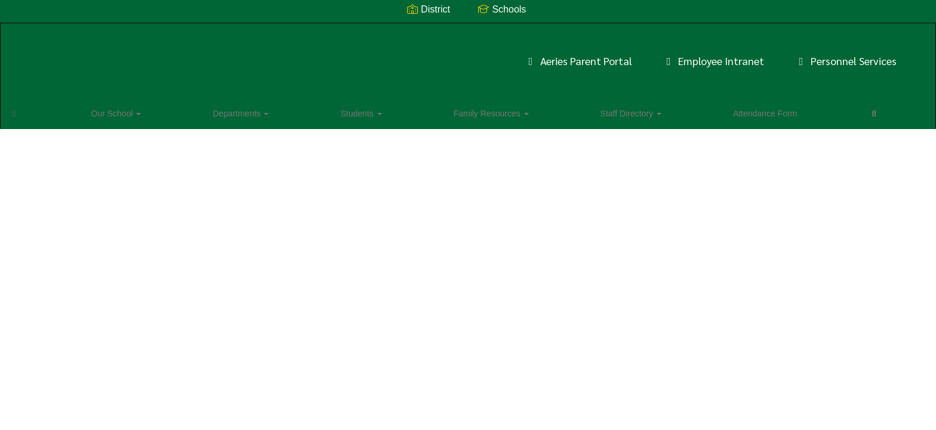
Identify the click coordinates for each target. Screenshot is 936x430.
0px (891, 109)
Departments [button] (152, 110)
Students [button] (218, 110)
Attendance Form (461, 110)
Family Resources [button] (294, 110)
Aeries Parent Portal (399, 55)
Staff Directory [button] (380, 110)
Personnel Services (666, 55)
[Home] (33, 110)
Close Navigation (571, 114)
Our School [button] (81, 110)
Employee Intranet (534, 55)
